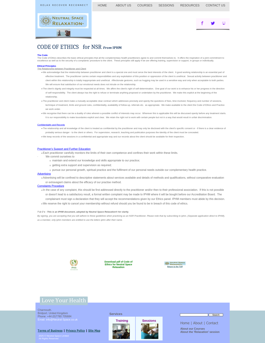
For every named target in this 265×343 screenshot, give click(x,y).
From (112, 47)
